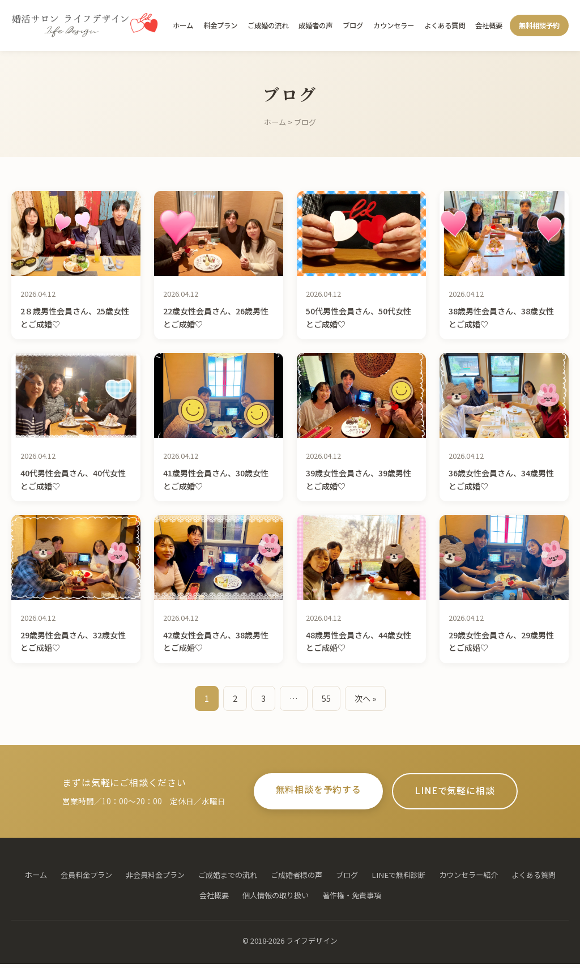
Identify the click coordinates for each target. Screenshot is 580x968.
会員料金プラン (86, 878)
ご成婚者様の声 (296, 878)
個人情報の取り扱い (275, 899)
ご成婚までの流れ (227, 878)
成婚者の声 (315, 25)
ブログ (353, 25)
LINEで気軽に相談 (462, 793)
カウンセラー (393, 25)
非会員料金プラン (155, 878)
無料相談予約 (539, 25)
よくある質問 (444, 25)
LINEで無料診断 (398, 878)
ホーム (183, 25)
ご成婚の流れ (268, 25)
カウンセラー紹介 (468, 878)
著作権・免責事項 (351, 899)
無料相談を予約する (310, 792)
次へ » (365, 698)
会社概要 (488, 25)
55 (326, 698)
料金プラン (220, 25)
